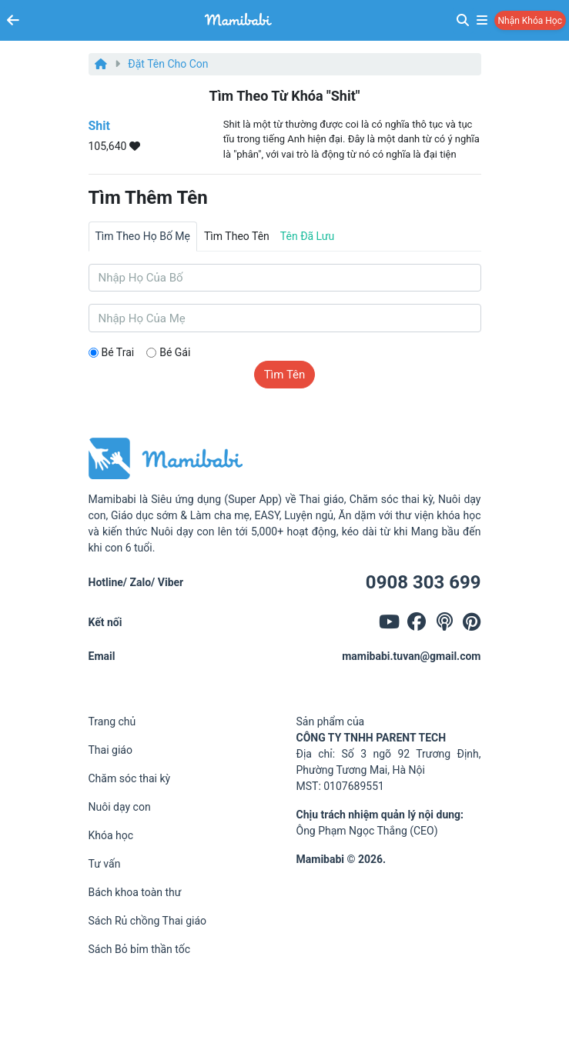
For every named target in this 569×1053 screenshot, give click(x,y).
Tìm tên (285, 375)
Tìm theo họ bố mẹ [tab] (143, 236)
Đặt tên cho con (168, 64)
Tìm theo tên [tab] (236, 236)
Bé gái (174, 352)
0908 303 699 (423, 582)
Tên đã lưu (307, 236)
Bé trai (118, 352)
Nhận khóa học (530, 20)
